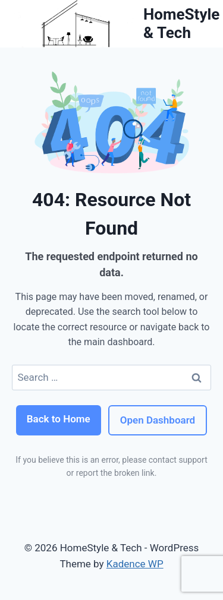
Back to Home (58, 419)
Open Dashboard (157, 420)
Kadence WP (135, 564)
